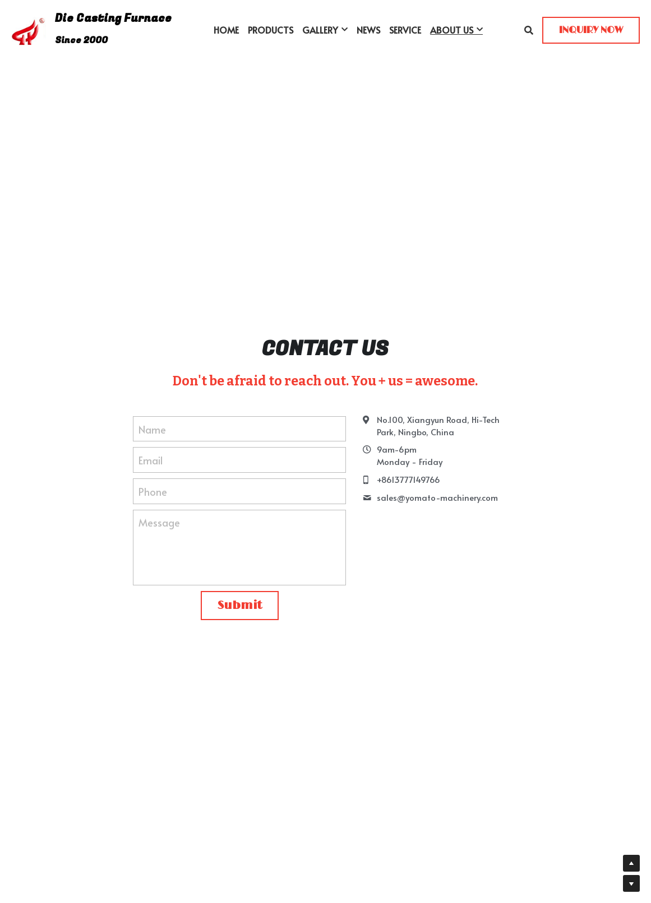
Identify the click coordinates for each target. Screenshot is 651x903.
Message (159, 522)
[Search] (528, 30)
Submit (240, 605)
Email (150, 460)
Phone (152, 491)
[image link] (28, 29)
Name (152, 429)
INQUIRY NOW (591, 30)
